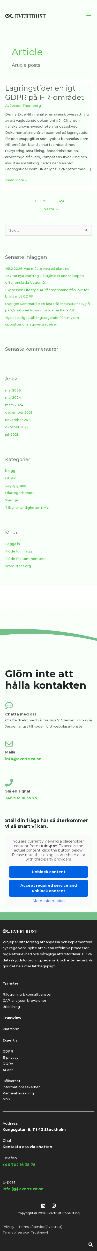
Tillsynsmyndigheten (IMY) (27, 508)
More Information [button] (49, 901)
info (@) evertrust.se (23, 1189)
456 (62, 201)
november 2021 (18, 420)
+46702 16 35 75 (21, 798)
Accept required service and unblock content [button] (48, 888)
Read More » (16, 179)
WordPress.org (18, 566)
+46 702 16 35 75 (19, 1164)
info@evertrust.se (23, 759)
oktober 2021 (16, 427)
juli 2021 (11, 434)
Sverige (11, 500)
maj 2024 (13, 397)
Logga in (12, 544)
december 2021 (18, 412)
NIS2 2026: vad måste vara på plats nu (37, 269)
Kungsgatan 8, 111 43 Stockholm (34, 1129)
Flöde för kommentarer (25, 559)
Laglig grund (15, 486)
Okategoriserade (20, 493)
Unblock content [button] (48, 871)
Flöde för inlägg (18, 551)
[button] (90, 1244)
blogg (10, 471)
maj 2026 (13, 390)
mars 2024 (14, 405)
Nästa (51, 209)
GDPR (10, 478)
